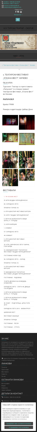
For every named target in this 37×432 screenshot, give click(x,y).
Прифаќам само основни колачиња (18, 423)
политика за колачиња (19, 419)
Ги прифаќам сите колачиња (19, 427)
